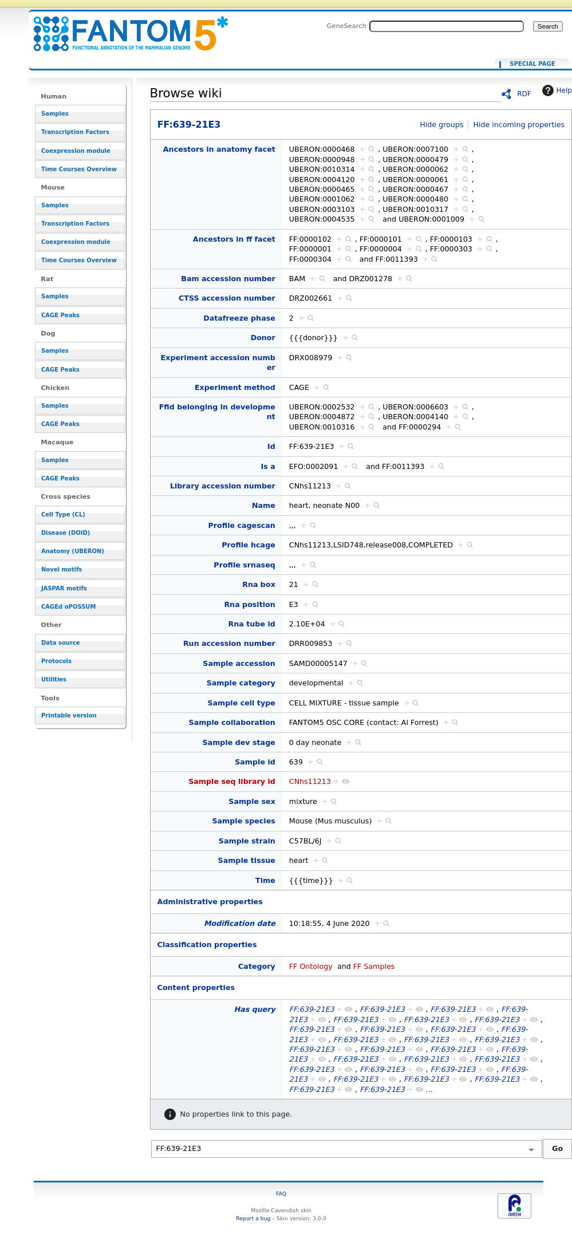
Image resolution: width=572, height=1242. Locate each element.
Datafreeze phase (239, 318)
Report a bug (253, 1218)
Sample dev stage (238, 742)
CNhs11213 (310, 781)
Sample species (243, 821)
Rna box (258, 584)
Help (555, 90)
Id (271, 446)
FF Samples (374, 966)
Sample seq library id (231, 781)
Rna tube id (251, 624)
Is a (268, 466)
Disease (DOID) (65, 533)
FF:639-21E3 (123, 27)
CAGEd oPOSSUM (68, 607)
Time (265, 880)
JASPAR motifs (64, 588)
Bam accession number (228, 278)
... (429, 1089)
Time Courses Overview (79, 169)
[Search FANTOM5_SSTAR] (446, 26)
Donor (263, 337)
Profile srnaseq (244, 565)
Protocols (56, 661)
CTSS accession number (227, 298)
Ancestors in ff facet (234, 239)
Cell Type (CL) (63, 514)
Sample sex (251, 801)
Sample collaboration (232, 722)
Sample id (255, 762)
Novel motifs (61, 569)
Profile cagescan (241, 525)
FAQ (281, 1193)
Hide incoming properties (519, 124)
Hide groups (441, 124)
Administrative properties (210, 901)
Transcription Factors (75, 132)
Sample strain (247, 841)
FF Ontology (311, 966)
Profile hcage (248, 545)
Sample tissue (246, 860)
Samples (55, 114)
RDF (524, 94)
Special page (532, 64)
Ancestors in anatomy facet (219, 149)
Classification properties (207, 944)
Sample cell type (241, 703)
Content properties (196, 987)
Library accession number (222, 486)
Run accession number (229, 643)
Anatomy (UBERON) (72, 551)
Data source (60, 643)
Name (263, 505)
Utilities (53, 679)
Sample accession (239, 663)
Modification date (239, 923)
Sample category (241, 683)
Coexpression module (76, 151)
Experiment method (235, 387)
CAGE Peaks (60, 315)
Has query (254, 1009)
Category (256, 966)
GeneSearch (346, 26)
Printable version (69, 715)
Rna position (249, 604)
